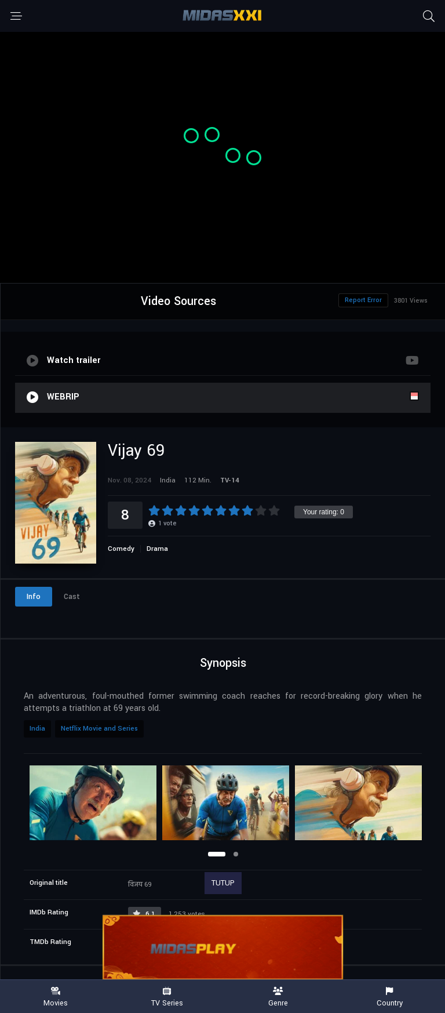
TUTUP (223, 883)
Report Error (363, 300)
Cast (72, 596)
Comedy (121, 549)
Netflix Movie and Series (99, 729)
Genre (278, 997)
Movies (55, 997)
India (37, 729)
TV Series (166, 997)
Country (389, 997)
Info (34, 596)
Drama (157, 549)
